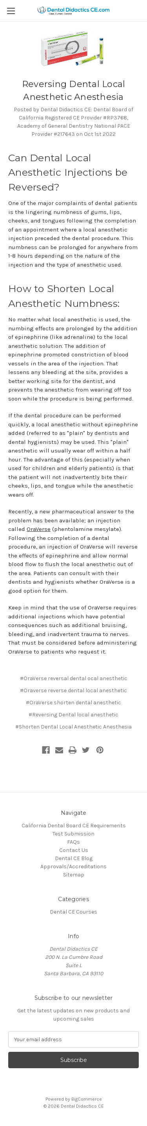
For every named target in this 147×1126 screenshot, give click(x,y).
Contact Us (73, 850)
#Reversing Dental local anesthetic (73, 714)
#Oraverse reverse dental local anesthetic (73, 690)
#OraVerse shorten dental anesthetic (73, 702)
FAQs (73, 842)
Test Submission (73, 833)
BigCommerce (86, 1099)
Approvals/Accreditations (73, 866)
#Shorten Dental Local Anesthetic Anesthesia (73, 726)
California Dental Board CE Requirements (74, 825)
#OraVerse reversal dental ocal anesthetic (73, 678)
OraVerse (39, 529)
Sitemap (73, 874)
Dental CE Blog (74, 858)
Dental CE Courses (73, 912)
